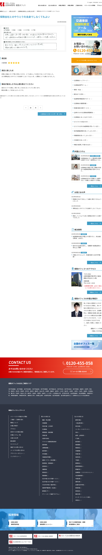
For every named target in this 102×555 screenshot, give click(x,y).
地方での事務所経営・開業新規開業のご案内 (77, 523)
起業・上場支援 (79, 435)
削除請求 (44, 450)
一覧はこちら (94, 186)
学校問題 (44, 453)
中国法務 (77, 478)
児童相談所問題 (46, 456)
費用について (14, 422)
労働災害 (44, 435)
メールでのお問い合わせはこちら (86, 60)
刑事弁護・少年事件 (47, 426)
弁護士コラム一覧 (15, 434)
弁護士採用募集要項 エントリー (46, 523)
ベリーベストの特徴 (89, 5)
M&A (76, 432)
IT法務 (77, 438)
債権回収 (77, 469)
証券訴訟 (44, 466)
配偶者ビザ (45, 490)
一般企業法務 (79, 422)
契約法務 (77, 426)
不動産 (77, 460)
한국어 (100, 2)
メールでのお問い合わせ (17, 450)
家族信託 (44, 472)
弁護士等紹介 (62, 5)
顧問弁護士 (78, 419)
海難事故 (44, 469)
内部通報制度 (79, 475)
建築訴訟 (77, 463)
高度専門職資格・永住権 (48, 487)
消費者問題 (45, 447)
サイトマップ (14, 444)
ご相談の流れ (79, 5)
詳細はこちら (94, 292)
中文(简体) (95, 2)
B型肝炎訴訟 (45, 438)
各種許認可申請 (79, 484)
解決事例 (13, 440)
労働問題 (44, 422)
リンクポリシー (14, 456)
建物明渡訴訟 (79, 466)
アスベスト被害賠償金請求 (49, 441)
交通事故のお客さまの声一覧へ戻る (51, 114)
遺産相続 (44, 444)
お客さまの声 (14, 437)
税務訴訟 (77, 447)
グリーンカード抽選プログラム (50, 493)
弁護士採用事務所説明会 (15, 523)
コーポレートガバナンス (81, 429)
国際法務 (77, 481)
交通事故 (44, 429)
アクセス (99, 5)
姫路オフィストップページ (16, 410)
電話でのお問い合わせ (16, 447)
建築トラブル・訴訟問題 (48, 460)
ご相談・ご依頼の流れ (16, 419)
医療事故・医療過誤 (47, 463)
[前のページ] (26, 108)
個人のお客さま (42, 5)
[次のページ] (41, 108)
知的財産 (77, 456)
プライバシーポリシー (16, 453)
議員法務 (77, 493)
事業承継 (77, 487)
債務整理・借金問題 (47, 432)
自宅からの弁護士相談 (16, 431)
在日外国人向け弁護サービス (50, 481)
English (90, 2)
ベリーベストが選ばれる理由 (18, 416)
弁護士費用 (71, 5)
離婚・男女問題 (46, 419)
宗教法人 (77, 500)
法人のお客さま (52, 5)
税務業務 (44, 475)
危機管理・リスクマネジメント (83, 472)
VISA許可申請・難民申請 (48, 484)
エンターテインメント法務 (82, 497)
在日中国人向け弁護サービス (50, 478)
